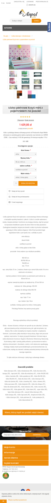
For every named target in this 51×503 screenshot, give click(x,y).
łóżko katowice (25, 387)
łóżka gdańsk (18, 389)
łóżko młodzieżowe (23, 371)
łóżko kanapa (9, 395)
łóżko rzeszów (38, 387)
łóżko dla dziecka (10, 381)
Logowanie (30, 1)
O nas (3, 3)
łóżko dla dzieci (38, 371)
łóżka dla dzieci (22, 379)
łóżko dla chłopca (37, 384)
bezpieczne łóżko (36, 395)
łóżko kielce (6, 389)
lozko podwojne (37, 397)
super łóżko (40, 389)
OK (3, 501)
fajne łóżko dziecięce (14, 392)
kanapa (5, 373)
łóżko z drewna (37, 381)
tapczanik (14, 373)
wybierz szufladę (25, 166)
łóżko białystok (23, 384)
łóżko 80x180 (38, 376)
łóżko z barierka (10, 376)
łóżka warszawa (9, 384)
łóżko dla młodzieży (27, 373)
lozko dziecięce (36, 379)
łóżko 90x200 (41, 373)
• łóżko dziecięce (11, 397)
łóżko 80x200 (10, 379)
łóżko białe (29, 389)
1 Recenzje (20, 120)
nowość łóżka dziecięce (32, 392)
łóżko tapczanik (22, 395)
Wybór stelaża (25, 173)
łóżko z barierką (24, 381)
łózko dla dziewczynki (10, 387)
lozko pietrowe (24, 397)
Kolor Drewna (25, 150)
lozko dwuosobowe (24, 400)
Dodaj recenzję (29, 120)
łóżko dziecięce (9, 371)
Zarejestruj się (19, 1)
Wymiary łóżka (25, 158)
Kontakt (8, 3)
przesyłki (30, 128)
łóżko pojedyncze (25, 376)
